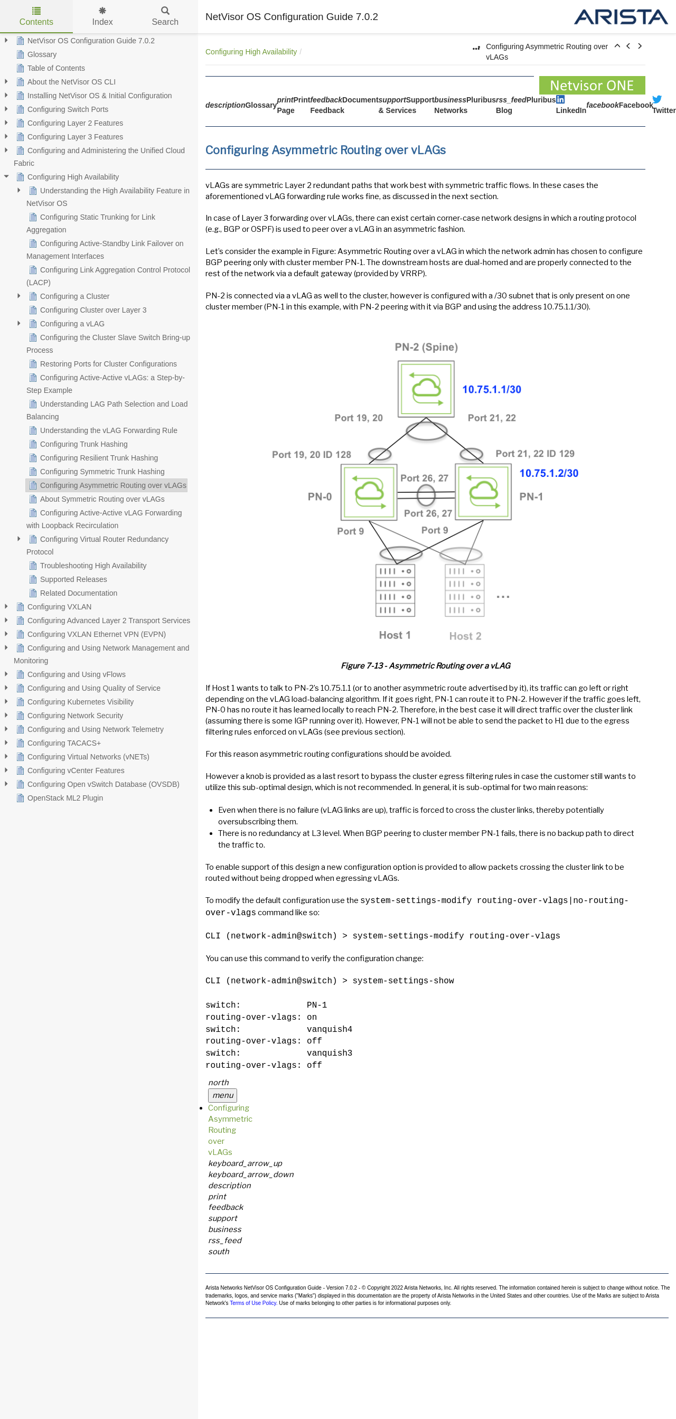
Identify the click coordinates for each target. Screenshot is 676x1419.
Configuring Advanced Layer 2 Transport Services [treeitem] (102, 620)
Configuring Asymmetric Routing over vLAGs (230, 1130)
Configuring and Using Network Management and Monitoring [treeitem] (102, 653)
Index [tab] (102, 16)
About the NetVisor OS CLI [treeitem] (65, 82)
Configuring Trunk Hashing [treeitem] (77, 444)
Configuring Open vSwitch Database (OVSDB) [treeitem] (97, 784)
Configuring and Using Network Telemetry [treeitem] (89, 729)
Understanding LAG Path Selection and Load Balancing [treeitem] (106, 409)
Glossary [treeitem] (35, 54)
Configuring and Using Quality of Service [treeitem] (87, 688)
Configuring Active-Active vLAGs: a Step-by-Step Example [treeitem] (105, 382)
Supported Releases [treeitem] (66, 579)
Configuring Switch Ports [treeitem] (61, 109)
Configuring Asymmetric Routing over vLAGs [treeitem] (106, 485)
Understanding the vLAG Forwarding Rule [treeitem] (101, 430)
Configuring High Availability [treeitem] (66, 177)
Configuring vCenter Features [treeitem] (69, 770)
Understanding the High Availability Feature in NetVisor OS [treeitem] (108, 196)
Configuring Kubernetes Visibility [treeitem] (74, 702)
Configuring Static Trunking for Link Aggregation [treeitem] (90, 222)
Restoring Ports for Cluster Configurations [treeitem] (101, 364)
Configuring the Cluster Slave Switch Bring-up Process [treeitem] (108, 342)
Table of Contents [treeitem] (49, 68)
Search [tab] (165, 16)
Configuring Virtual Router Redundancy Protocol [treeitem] (97, 544)
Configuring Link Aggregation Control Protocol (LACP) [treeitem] (108, 275)
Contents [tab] (36, 16)
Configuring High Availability (251, 52)
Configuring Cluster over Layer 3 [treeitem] (86, 310)
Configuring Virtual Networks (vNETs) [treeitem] (81, 756)
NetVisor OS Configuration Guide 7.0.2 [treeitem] (84, 40)
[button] (617, 46)
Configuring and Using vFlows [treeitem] (70, 674)
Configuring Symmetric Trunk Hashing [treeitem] (95, 471)
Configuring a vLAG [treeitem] (65, 323)
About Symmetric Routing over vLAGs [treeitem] (95, 499)
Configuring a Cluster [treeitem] (68, 296)
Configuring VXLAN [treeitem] (52, 606)
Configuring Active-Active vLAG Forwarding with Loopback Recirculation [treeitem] (104, 518)
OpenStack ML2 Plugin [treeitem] (58, 798)
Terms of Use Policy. (253, 1303)
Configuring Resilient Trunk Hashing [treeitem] (92, 458)
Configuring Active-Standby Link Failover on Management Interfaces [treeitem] (105, 248)
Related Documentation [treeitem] (71, 593)
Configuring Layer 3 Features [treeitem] (68, 136)
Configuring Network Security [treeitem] (68, 715)
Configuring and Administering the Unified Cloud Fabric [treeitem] (99, 155)
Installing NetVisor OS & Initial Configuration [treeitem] (93, 95)
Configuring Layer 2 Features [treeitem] (68, 123)
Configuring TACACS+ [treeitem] (57, 743)
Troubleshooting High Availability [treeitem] (86, 565)
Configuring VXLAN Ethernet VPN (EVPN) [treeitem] (90, 634)
